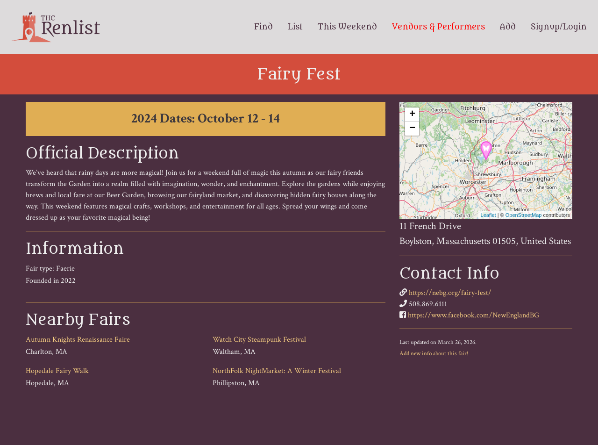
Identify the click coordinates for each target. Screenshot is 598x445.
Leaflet (488, 215)
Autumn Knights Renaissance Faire (78, 340)
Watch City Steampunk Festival (259, 340)
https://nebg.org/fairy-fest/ (450, 293)
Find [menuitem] (263, 27)
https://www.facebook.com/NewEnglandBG (473, 315)
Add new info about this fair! (434, 353)
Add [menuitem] (508, 27)
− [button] (412, 129)
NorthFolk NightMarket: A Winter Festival (277, 371)
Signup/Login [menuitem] (559, 27)
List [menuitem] (295, 27)
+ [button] (412, 115)
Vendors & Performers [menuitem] (438, 27)
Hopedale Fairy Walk (57, 371)
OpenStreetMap (523, 215)
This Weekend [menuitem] (347, 27)
